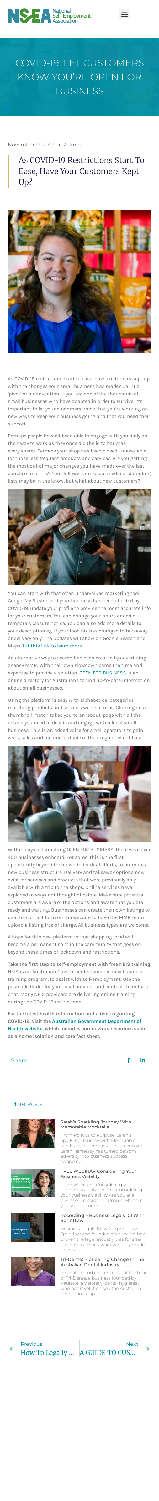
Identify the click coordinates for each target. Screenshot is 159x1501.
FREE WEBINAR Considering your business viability (98, 1173)
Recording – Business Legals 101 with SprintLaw (103, 1218)
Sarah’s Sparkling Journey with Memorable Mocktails (96, 1124)
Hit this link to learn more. (53, 646)
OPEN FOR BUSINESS (102, 673)
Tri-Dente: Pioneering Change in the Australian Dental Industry (102, 1261)
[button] (124, 14)
